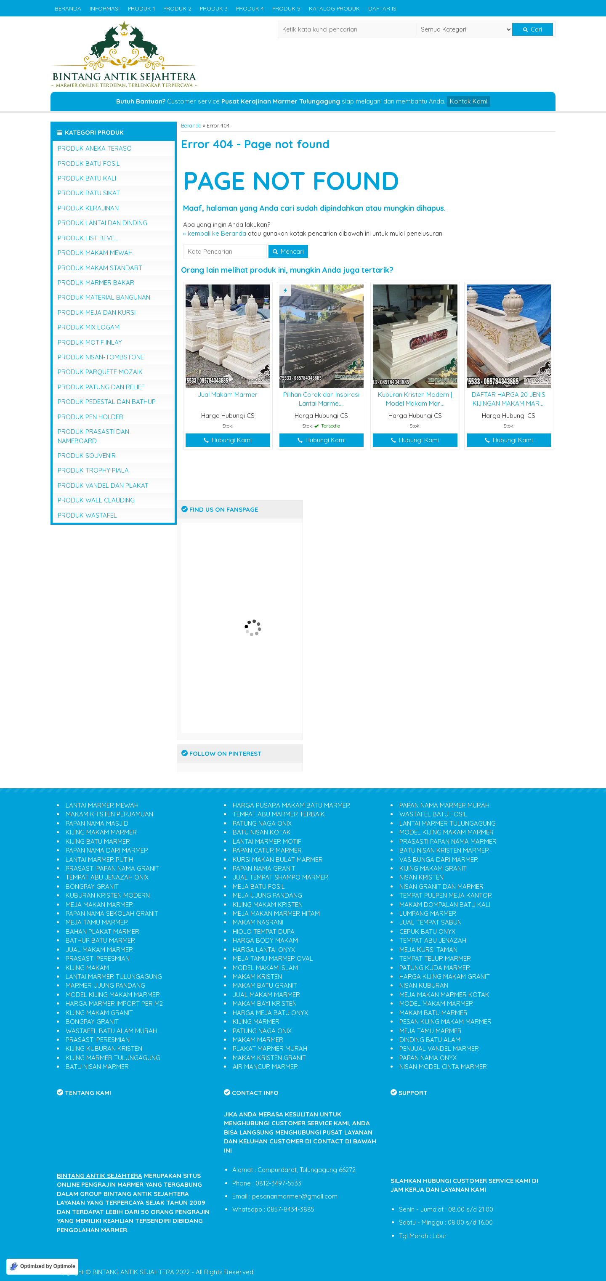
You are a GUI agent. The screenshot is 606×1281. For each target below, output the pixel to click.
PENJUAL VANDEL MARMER (439, 1048)
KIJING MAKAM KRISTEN (268, 905)
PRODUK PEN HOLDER (90, 417)
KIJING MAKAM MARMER (101, 832)
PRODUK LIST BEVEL (88, 238)
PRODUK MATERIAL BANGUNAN (104, 297)
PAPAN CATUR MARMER (267, 850)
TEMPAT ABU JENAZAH (432, 940)
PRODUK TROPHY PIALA (93, 470)
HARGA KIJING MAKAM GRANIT (444, 977)
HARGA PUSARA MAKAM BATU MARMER (291, 805)
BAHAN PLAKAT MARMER (102, 932)
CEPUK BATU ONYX (427, 932)
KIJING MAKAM (87, 968)
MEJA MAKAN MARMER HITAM (276, 913)
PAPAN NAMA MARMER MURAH (444, 805)
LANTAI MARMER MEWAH (102, 805)
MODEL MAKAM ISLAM (265, 968)
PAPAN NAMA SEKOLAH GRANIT (112, 913)
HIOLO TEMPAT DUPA (264, 932)
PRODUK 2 (177, 8)
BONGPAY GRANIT (92, 886)
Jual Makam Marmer (228, 395)
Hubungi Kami (228, 440)
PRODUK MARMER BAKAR (96, 283)
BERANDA (68, 8)
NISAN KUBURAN (423, 985)
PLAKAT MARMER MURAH (270, 1048)
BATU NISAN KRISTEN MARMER (444, 850)
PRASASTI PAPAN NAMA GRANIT (112, 868)
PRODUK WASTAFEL (87, 515)
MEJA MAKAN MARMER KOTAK (444, 995)
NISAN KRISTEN (421, 877)
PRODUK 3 (214, 8)
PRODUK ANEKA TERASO (95, 148)
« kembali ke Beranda (214, 233)
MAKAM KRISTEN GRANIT (269, 1058)
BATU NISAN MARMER (97, 1067)
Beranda (191, 125)
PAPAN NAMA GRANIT (264, 868)
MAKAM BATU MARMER (433, 1013)
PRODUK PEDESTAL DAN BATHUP (107, 402)
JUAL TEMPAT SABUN (430, 922)
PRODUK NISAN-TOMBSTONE (101, 357)
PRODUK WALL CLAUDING (96, 500)
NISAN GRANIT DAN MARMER (441, 886)
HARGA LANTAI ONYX (264, 950)
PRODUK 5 (286, 8)
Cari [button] (532, 29)
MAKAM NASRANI (258, 922)
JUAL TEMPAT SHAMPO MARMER (280, 877)
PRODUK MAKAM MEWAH (95, 253)
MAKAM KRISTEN (257, 977)
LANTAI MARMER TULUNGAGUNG (114, 977)
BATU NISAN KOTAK (262, 832)
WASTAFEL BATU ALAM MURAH (111, 1031)
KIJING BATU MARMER (98, 841)
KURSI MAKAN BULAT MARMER (278, 860)
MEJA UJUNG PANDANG (267, 895)
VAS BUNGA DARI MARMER (438, 860)
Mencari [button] (288, 251)
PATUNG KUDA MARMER (434, 968)
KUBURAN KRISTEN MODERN (108, 895)
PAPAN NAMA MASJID (97, 823)
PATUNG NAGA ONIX (262, 823)
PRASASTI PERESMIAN (98, 958)
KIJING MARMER (256, 1022)
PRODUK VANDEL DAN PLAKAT (103, 485)
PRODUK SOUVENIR (87, 456)
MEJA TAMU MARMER (97, 922)
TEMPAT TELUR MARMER (435, 958)
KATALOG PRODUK (334, 8)
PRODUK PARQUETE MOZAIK (100, 372)
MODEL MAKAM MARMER (436, 1003)
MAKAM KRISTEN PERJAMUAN (109, 814)
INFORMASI (105, 8)
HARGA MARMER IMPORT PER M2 (114, 1003)
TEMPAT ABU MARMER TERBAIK (279, 814)
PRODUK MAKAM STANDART (100, 268)
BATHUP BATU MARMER (100, 940)
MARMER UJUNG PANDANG (105, 985)
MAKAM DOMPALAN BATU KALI (444, 905)
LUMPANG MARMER (427, 913)
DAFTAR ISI (383, 8)
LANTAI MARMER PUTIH (99, 860)
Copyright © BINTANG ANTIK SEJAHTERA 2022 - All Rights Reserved (154, 1272)
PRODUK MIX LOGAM (89, 327)
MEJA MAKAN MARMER (99, 905)
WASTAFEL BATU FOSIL (433, 814)
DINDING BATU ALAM (429, 1040)
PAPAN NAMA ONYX (428, 1058)
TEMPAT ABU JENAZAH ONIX (107, 877)
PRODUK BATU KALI (87, 178)
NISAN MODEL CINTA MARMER (443, 1067)
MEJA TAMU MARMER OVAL (273, 958)
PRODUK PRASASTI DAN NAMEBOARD (93, 436)
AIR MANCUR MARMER (265, 1067)
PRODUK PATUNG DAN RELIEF (101, 387)
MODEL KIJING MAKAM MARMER (113, 995)
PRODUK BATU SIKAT (89, 193)
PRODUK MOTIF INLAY (90, 342)
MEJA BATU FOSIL (259, 886)
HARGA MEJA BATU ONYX (270, 1013)
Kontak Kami (468, 101)
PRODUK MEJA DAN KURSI (97, 312)
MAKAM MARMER (258, 1040)
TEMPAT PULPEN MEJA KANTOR (445, 895)
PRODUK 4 (250, 8)
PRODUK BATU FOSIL (89, 163)
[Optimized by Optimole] (42, 1267)
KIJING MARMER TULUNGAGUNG (113, 1058)
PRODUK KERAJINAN (88, 208)
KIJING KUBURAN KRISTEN (104, 1048)
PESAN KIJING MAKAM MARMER (445, 1022)
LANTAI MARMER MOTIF (267, 841)
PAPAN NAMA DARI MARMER (107, 850)
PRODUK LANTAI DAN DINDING (102, 223)
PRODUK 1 (141, 8)
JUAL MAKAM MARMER (99, 950)
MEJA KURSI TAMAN (428, 950)
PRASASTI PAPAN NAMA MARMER (448, 841)
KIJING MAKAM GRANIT (99, 1013)
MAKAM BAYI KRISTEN (265, 1003)
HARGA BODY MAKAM (265, 940)
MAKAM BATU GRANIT (265, 985)
